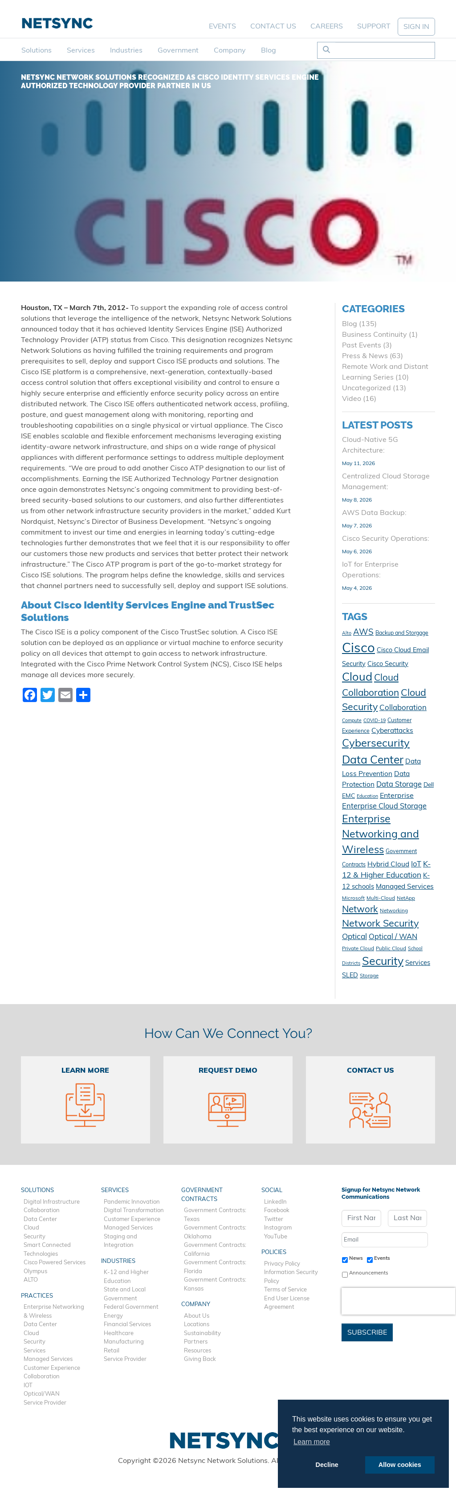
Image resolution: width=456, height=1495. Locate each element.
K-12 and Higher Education (126, 1277)
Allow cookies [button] (400, 1464)
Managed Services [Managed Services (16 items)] (405, 886)
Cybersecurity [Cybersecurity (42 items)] (376, 744)
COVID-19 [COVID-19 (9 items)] (374, 721)
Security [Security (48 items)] (382, 962)
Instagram (278, 1228)
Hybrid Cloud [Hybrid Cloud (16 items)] (388, 864)
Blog (268, 50)
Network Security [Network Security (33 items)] (380, 924)
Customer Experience (52, 1368)
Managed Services (48, 1359)
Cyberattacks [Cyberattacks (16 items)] (392, 731)
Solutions (36, 50)
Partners (196, 1342)
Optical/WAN (42, 1394)
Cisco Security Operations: (385, 539)
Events (222, 26)
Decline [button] (327, 1464)
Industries (126, 50)
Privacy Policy (282, 1264)
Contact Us (273, 26)
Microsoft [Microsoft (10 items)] (353, 898)
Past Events (361, 345)
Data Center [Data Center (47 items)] (372, 760)
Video (351, 399)
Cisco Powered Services (55, 1263)
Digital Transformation (134, 1210)
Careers (326, 26)
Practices (37, 1296)
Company (230, 50)
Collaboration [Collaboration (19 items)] (403, 708)
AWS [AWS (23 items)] (363, 633)
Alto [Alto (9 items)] (346, 633)
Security (34, 1237)
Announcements (368, 1273)
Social (271, 1190)
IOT (28, 1386)
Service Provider (45, 1403)
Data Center (40, 1219)
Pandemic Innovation (132, 1202)
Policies (273, 1252)
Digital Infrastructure (52, 1202)
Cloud (31, 1228)
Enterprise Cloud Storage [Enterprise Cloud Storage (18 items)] (384, 806)
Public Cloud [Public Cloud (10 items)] (391, 949)
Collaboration (42, 1210)
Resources (197, 1351)
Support (374, 26)
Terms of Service (285, 1290)
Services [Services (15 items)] (417, 963)
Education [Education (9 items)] (367, 796)
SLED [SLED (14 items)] (350, 975)
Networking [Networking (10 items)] (394, 911)
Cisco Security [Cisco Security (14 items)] (387, 664)
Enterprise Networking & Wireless (54, 1311)
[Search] (385, 50)
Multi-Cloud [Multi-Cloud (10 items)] (380, 898)
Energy (113, 1316)
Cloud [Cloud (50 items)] (357, 677)
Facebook (276, 1210)
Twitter (273, 1219)
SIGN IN (416, 27)
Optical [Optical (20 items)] (354, 937)
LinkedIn (275, 1202)
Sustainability (202, 1333)
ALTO (31, 1280)
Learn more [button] (311, 1442)
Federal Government (131, 1307)
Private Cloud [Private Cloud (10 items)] (358, 949)
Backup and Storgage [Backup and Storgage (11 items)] (401, 633)
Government (178, 50)
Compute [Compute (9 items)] (352, 721)
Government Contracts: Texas (215, 1215)
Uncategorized (366, 388)
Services (81, 50)
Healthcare (119, 1333)
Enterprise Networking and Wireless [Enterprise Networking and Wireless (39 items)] (380, 835)
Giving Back (200, 1359)
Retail (111, 1351)
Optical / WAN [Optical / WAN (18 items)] (393, 937)
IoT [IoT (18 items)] (416, 864)
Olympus (35, 1271)
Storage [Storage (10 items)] (369, 976)
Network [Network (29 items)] (360, 910)
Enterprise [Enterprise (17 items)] (397, 796)
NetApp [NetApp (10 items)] (406, 898)
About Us (196, 1316)
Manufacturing (124, 1342)
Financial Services (127, 1325)
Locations (196, 1325)
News (356, 1258)
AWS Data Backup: (374, 513)
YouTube (275, 1237)
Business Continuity (374, 335)
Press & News (365, 356)
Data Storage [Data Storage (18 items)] (399, 784)
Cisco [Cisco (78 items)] (358, 648)
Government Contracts (202, 1195)
